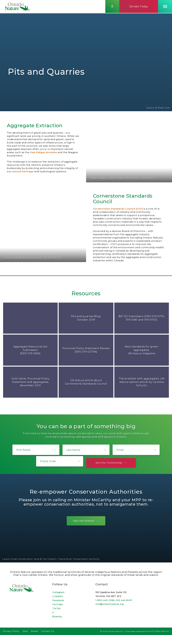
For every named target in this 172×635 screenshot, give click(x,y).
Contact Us (47, 631)
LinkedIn (57, 596)
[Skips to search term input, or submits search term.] (112, 6)
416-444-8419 (124, 600)
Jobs (25, 631)
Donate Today (138, 6)
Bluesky (57, 616)
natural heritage (23, 171)
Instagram (58, 592)
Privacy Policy (11, 631)
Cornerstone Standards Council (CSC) (118, 208)
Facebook (58, 600)
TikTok (56, 608)
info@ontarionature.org (109, 604)
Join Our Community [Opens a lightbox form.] (109, 462)
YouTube (57, 604)
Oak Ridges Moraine (43, 152)
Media (34, 631)
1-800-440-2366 (105, 600)
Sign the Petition (83, 520)
